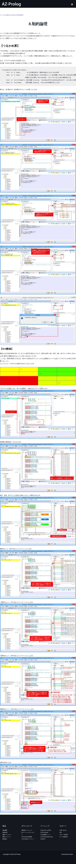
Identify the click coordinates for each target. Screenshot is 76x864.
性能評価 (4, 832)
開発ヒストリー (6, 836)
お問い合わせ (63, 830)
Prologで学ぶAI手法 (45, 830)
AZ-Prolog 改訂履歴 (26, 836)
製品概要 (4, 830)
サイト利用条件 (63, 836)
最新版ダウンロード (26, 830)
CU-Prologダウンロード (27, 839)
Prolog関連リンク (45, 834)
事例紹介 (4, 839)
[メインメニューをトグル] (72, 4)
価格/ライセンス (6, 834)
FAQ (60, 832)
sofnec (71, 854)
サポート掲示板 (63, 834)
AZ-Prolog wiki (44, 832)
